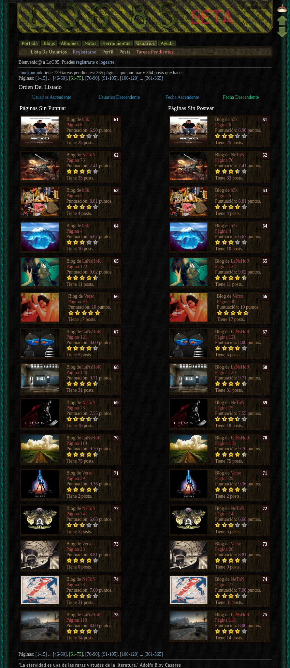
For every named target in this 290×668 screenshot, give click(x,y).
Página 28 (76, 549)
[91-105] (109, 78)
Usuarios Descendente (119, 97)
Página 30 (77, 301)
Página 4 (75, 231)
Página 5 (75, 195)
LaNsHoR (91, 261)
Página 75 (76, 407)
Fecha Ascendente (182, 97)
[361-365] (153, 78)
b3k (85, 119)
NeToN (89, 154)
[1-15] (41, 78)
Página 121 (77, 337)
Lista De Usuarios (49, 52)
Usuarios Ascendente (51, 97)
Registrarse (84, 52)
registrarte (85, 62)
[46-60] (60, 78)
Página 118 (77, 620)
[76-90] (92, 78)
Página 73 (76, 584)
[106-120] (129, 78)
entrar (83, 10)
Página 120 (77, 372)
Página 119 (77, 443)
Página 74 (76, 513)
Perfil (107, 52)
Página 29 (76, 478)
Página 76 (76, 160)
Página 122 (77, 266)
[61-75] (76, 78)
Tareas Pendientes (154, 52)
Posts (124, 52)
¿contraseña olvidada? (53, 10)
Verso (89, 296)
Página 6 (75, 124)
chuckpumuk (30, 72)
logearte (106, 62)
